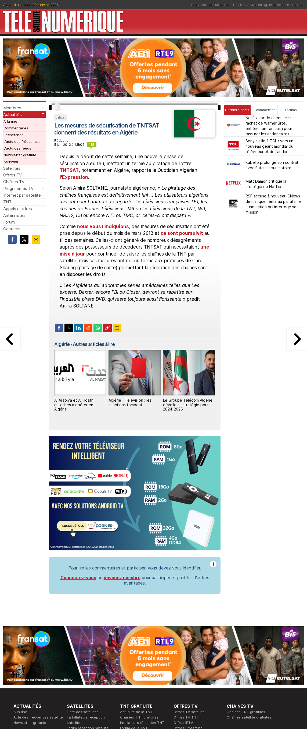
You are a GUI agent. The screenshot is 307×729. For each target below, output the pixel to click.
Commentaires (15, 128)
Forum (9, 222)
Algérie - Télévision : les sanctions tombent (130, 402)
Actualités (12, 114)
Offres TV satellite (189, 712)
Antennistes (14, 215)
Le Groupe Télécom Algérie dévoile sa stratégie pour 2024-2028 (187, 405)
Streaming (258, 4)
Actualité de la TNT (136, 712)
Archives (10, 162)
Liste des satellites (83, 712)
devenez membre (122, 577)
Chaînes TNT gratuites (139, 717)
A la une (10, 121)
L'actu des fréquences (22, 141)
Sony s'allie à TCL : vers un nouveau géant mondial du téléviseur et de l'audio (269, 146)
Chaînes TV (13, 181)
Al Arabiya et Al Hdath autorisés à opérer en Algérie (73, 405)
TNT (234, 4)
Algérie (62, 344)
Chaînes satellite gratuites (249, 717)
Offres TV (12, 175)
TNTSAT (69, 170)
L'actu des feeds (17, 148)
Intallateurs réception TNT (142, 722)
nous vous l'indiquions (103, 226)
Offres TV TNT (186, 717)
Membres (12, 107)
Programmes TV (18, 188)
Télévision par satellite (209, 4)
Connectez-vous (78, 577)
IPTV (244, 4)
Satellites (11, 168)
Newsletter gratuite (19, 155)
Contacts (11, 228)
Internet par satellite (286, 4)
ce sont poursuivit (182, 233)
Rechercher (13, 135)
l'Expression (74, 177)
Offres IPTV (183, 722)
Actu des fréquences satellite (38, 717)
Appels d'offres (17, 208)
